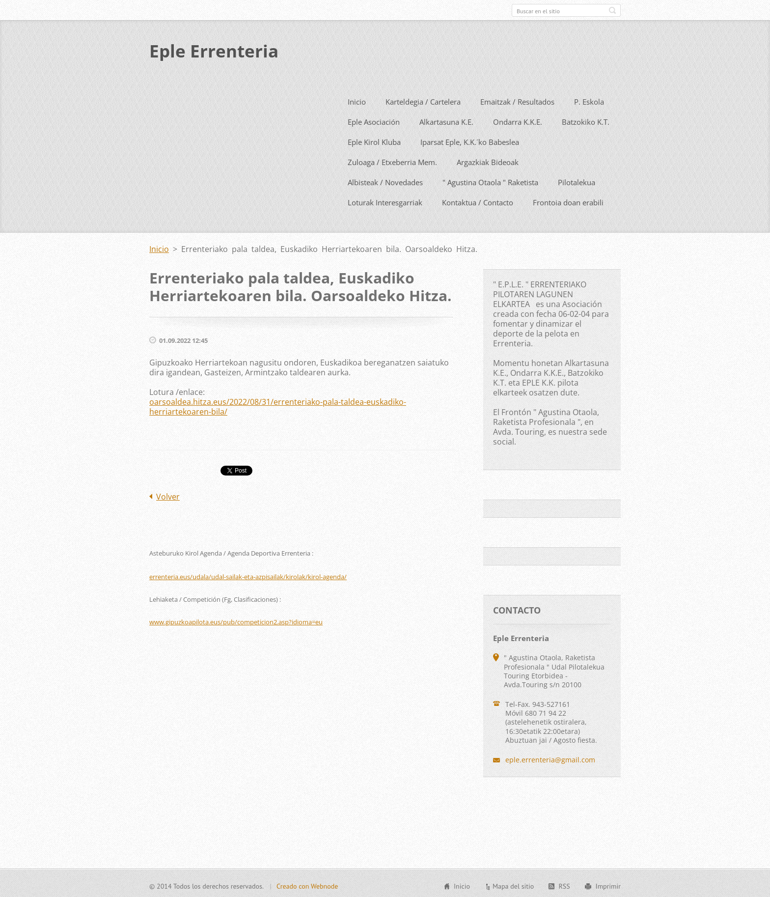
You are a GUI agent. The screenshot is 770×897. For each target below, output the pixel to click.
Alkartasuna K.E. (446, 120)
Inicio (357, 100)
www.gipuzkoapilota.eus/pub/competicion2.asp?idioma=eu (236, 620)
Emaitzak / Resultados (517, 100)
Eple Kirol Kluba (374, 140)
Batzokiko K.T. (585, 120)
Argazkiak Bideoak (488, 160)
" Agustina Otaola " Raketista (490, 180)
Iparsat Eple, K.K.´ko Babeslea (469, 140)
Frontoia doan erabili (568, 200)
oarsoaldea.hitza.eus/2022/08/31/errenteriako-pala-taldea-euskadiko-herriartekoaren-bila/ (277, 404)
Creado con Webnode (307, 884)
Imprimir (608, 884)
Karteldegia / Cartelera (423, 100)
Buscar (612, 10)
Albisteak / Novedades (385, 180)
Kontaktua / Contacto (477, 200)
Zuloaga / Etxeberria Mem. (392, 160)
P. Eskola (589, 100)
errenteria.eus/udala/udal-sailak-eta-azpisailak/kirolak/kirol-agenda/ (248, 574)
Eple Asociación (374, 120)
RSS (564, 884)
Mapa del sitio (513, 884)
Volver (168, 494)
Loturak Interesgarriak (385, 200)
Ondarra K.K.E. (517, 120)
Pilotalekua (576, 180)
